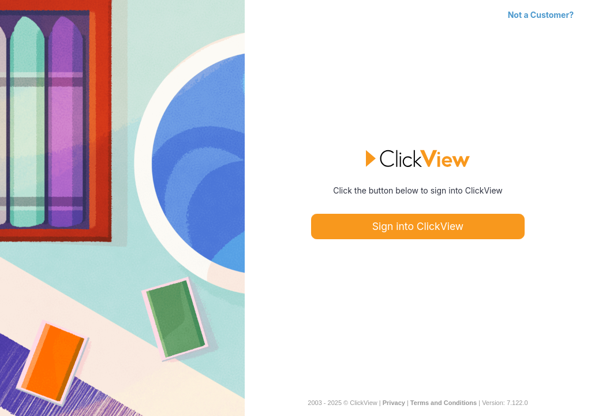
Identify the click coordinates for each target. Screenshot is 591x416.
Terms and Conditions (443, 402)
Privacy (394, 402)
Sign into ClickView (417, 226)
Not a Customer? (541, 15)
